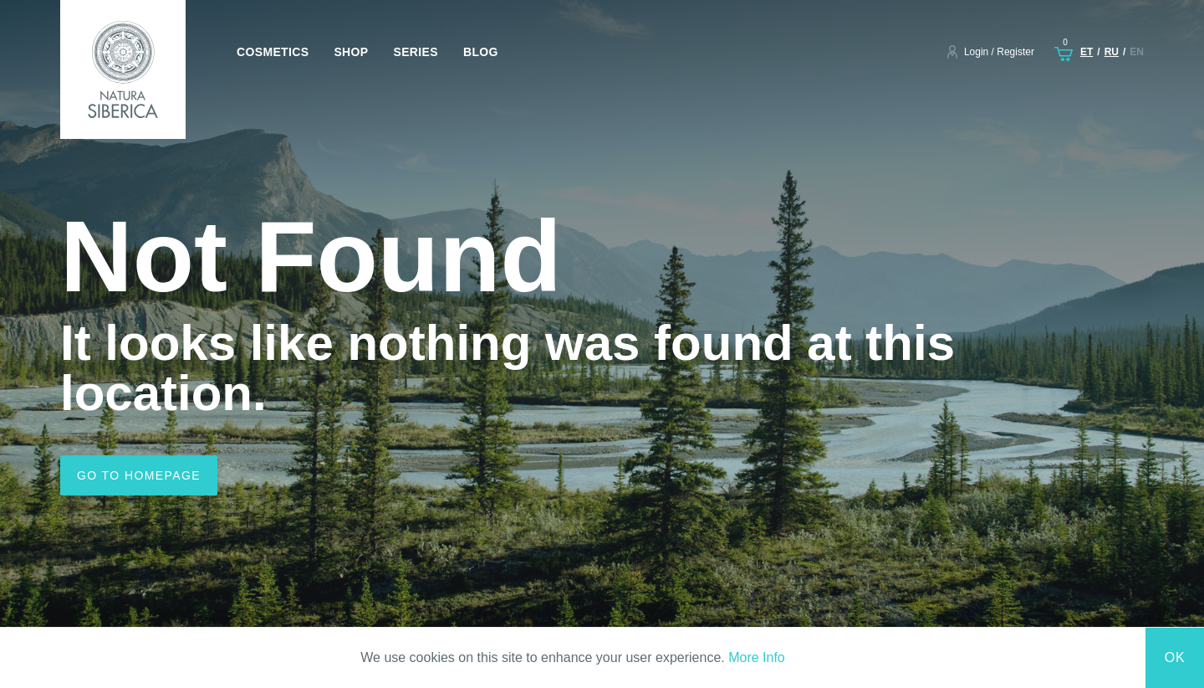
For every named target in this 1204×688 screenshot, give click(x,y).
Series (415, 52)
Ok (1175, 657)
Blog (480, 52)
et (1086, 52)
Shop (351, 52)
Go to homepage (139, 475)
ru (1112, 52)
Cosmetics (273, 52)
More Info (756, 657)
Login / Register (999, 52)
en (1137, 52)
